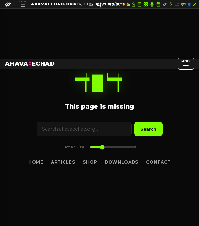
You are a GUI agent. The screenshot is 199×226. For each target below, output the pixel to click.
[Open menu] (186, 64)
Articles (63, 161)
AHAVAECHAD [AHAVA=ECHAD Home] (30, 63)
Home (35, 161)
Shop (90, 161)
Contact (158, 161)
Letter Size (73, 147)
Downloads (122, 161)
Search (148, 129)
